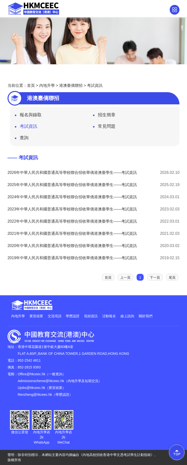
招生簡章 (104, 116)
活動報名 (109, 316)
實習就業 (36, 316)
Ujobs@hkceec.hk (31, 388)
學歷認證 (72, 316)
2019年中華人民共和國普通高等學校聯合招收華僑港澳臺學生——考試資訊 (72, 258)
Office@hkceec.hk (32, 374)
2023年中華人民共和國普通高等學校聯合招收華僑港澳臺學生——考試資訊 (72, 209)
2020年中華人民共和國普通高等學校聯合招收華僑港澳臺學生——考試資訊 (72, 246)
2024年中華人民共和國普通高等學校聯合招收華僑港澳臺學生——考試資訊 (72, 197)
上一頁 (125, 277)
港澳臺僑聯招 (71, 85)
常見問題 (104, 128)
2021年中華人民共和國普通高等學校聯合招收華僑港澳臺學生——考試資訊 (72, 233)
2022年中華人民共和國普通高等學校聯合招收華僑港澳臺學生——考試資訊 (72, 221)
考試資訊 (95, 85)
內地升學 (47, 85)
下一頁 (155, 277)
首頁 (31, 85)
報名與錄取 (28, 116)
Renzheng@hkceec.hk (35, 394)
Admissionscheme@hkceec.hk (41, 381)
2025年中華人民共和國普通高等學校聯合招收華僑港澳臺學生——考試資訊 (72, 185)
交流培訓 (54, 316)
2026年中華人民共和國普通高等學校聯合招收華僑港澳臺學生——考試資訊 (72, 172)
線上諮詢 (127, 316)
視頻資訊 (91, 316)
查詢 (21, 139)
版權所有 (14, 460)
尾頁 (172, 277)
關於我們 (145, 316)
